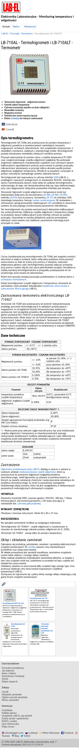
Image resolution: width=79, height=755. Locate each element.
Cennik (10, 129)
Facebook (67, 732)
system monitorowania (44, 200)
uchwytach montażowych (13, 279)
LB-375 (49, 197)
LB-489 (55, 194)
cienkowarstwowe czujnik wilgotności (37, 472)
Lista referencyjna (10, 723)
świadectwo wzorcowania (55, 285)
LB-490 (63, 194)
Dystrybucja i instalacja (13, 676)
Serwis (5, 678)
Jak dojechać (8, 670)
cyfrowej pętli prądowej (28, 503)
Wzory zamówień (10, 700)
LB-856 (13, 197)
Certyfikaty (7, 710)
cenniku (32, 547)
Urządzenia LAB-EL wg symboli (17, 715)
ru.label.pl (31, 732)
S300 (56, 177)
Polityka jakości (9, 713)
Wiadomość (30, 26)
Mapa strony (8, 726)
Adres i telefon (9, 673)
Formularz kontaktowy (13, 667)
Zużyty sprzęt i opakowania (15, 718)
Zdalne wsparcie (10, 681)
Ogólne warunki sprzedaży (14, 697)
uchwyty (15, 118)
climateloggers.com (12, 732)
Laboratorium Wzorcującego (15, 288)
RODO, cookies (9, 721)
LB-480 (46, 194)
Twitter (25, 735)
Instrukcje (12, 124)
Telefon (15, 26)
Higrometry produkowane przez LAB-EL (20, 469)
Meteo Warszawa (49, 732)
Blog (15, 735)
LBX (50, 203)
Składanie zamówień (12, 694)
